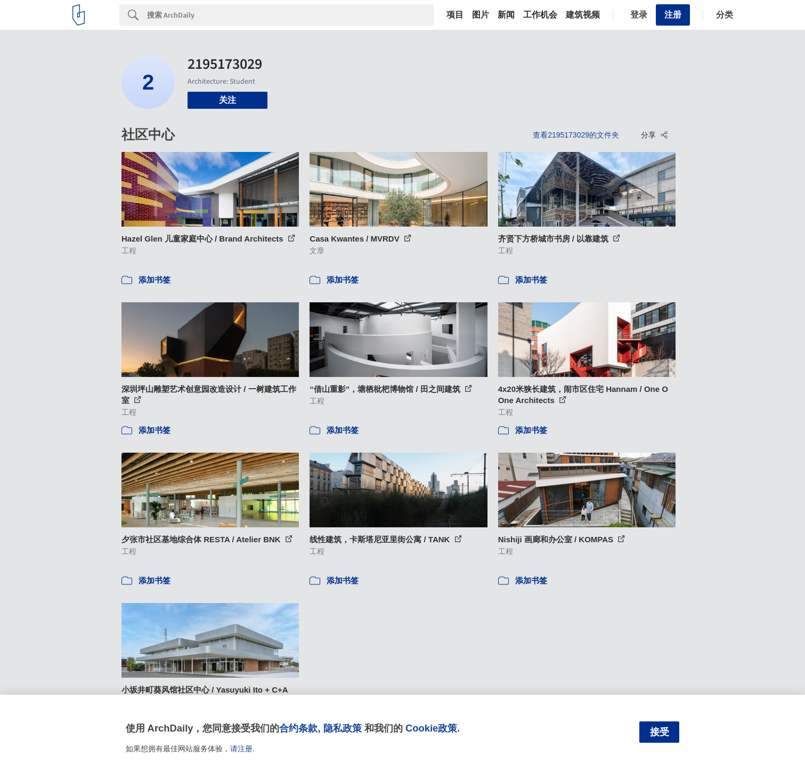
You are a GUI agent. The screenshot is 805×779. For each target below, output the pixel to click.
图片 (480, 15)
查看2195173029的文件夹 (576, 135)
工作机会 (540, 15)
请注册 (241, 748)
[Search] (290, 15)
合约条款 (298, 728)
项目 (455, 15)
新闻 (506, 15)
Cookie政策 (431, 728)
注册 (672, 14)
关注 (227, 100)
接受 (659, 732)
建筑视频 (583, 15)
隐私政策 (342, 728)
